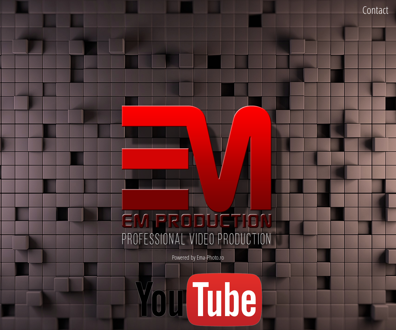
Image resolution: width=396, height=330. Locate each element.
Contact (375, 10)
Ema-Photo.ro (210, 257)
